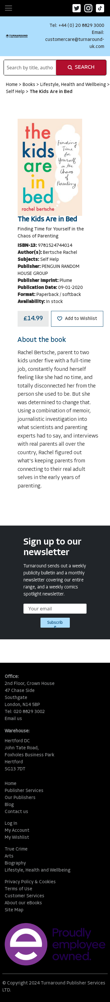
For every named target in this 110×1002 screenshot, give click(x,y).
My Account (17, 830)
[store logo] (17, 36)
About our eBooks (23, 903)
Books (29, 84)
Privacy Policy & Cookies (30, 882)
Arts (9, 856)
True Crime (16, 849)
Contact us (16, 812)
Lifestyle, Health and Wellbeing (73, 84)
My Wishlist (17, 837)
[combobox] (30, 67)
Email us (13, 719)
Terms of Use (18, 889)
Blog (9, 805)
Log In (11, 823)
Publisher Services (24, 790)
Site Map (14, 910)
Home (12, 84)
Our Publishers (20, 798)
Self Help (16, 91)
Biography (15, 863)
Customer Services (24, 896)
